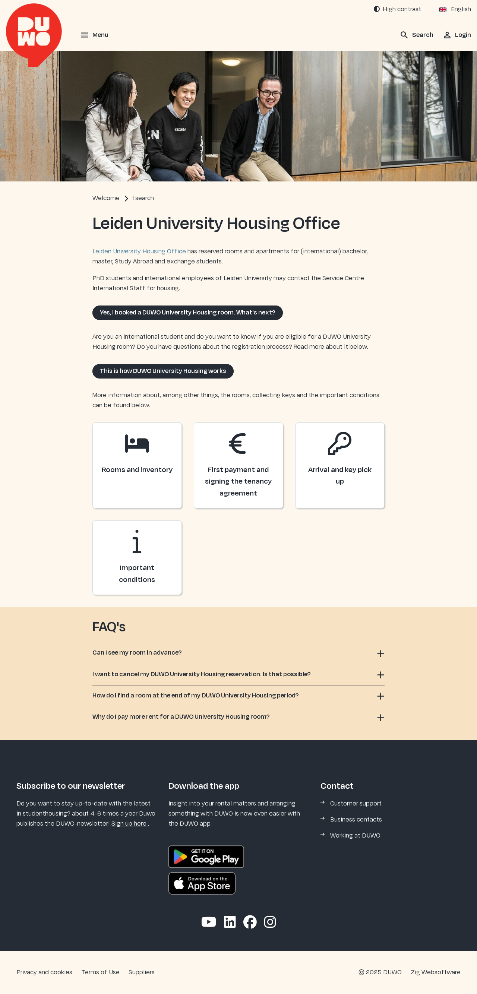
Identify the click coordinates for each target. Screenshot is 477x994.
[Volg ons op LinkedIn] (230, 922)
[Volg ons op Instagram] (270, 922)
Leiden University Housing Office (139, 251)
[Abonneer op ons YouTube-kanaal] (209, 922)
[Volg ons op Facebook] (250, 922)
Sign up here (129, 823)
